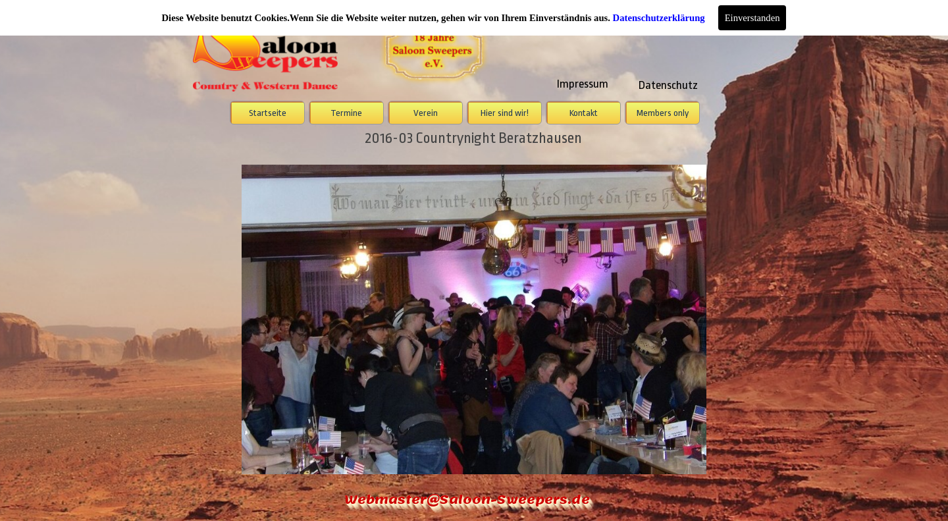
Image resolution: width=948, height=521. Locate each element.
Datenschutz (668, 85)
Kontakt (583, 113)
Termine (346, 113)
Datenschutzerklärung (659, 18)
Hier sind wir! (505, 113)
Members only (663, 113)
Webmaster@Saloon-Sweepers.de (467, 499)
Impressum (582, 83)
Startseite (267, 113)
